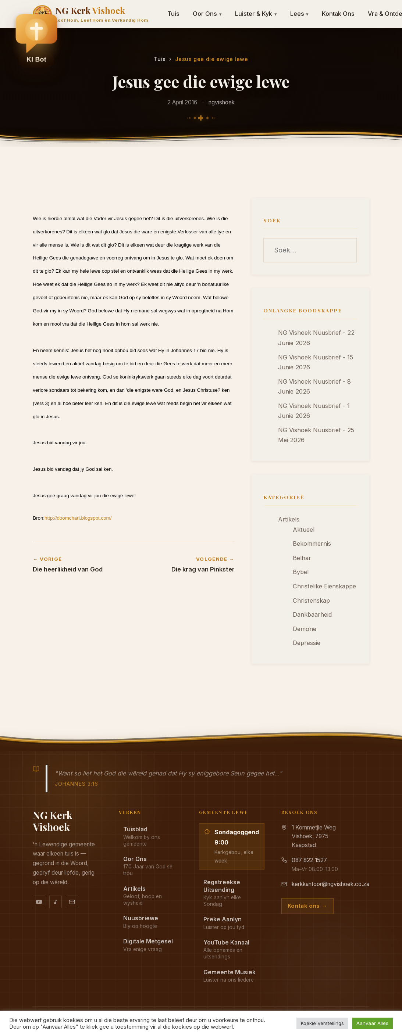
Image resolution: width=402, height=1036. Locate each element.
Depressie (306, 642)
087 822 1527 (309, 860)
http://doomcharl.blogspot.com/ (78, 518)
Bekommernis (312, 543)
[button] (36, 41)
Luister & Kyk (256, 13)
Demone (304, 628)
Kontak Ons (338, 13)
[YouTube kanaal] (39, 902)
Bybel (301, 572)
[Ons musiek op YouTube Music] (55, 902)
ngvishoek (222, 102)
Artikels (288, 519)
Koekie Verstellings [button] (322, 1023)
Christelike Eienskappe (324, 586)
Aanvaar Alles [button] (372, 1023)
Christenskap (311, 600)
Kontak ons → (307, 906)
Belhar (302, 558)
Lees (299, 13)
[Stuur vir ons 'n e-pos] (72, 902)
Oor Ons (207, 13)
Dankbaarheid (312, 614)
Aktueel (303, 529)
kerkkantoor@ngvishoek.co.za (330, 884)
